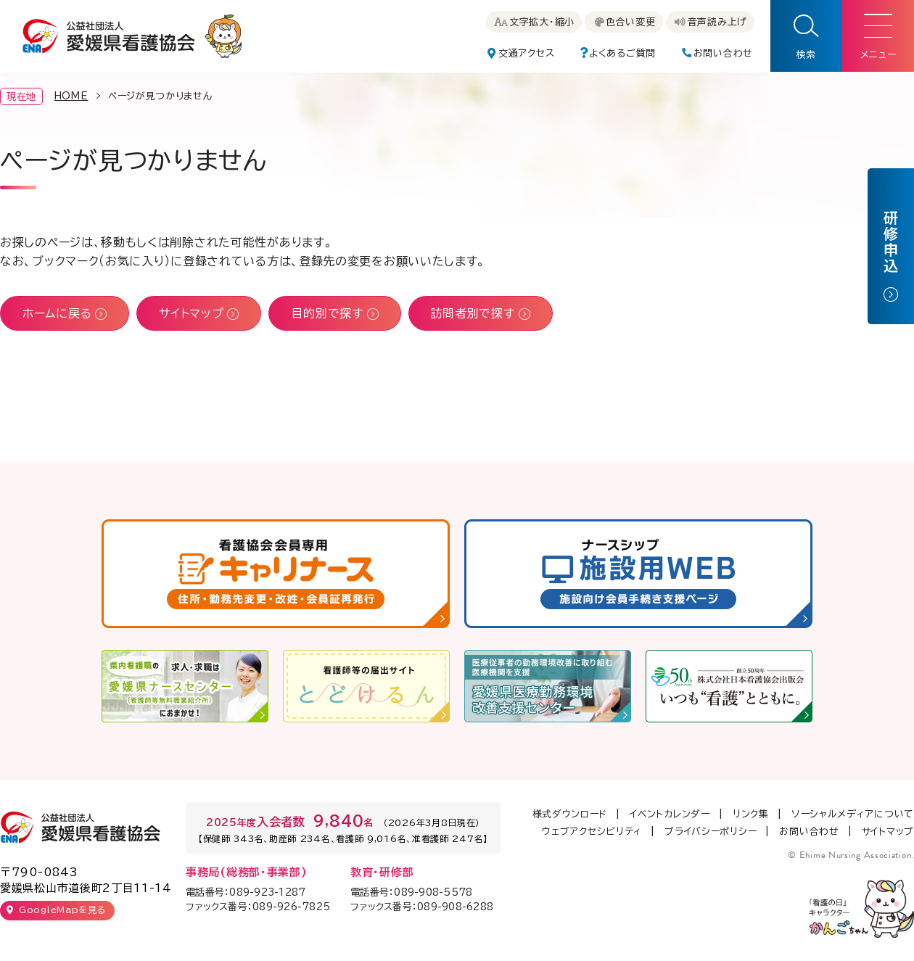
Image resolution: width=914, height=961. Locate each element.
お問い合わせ (809, 831)
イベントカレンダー (669, 814)
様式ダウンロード (570, 814)
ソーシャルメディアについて (852, 814)
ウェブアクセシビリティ (592, 831)
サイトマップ (888, 831)
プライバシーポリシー (710, 831)
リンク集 (751, 814)
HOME (71, 96)
